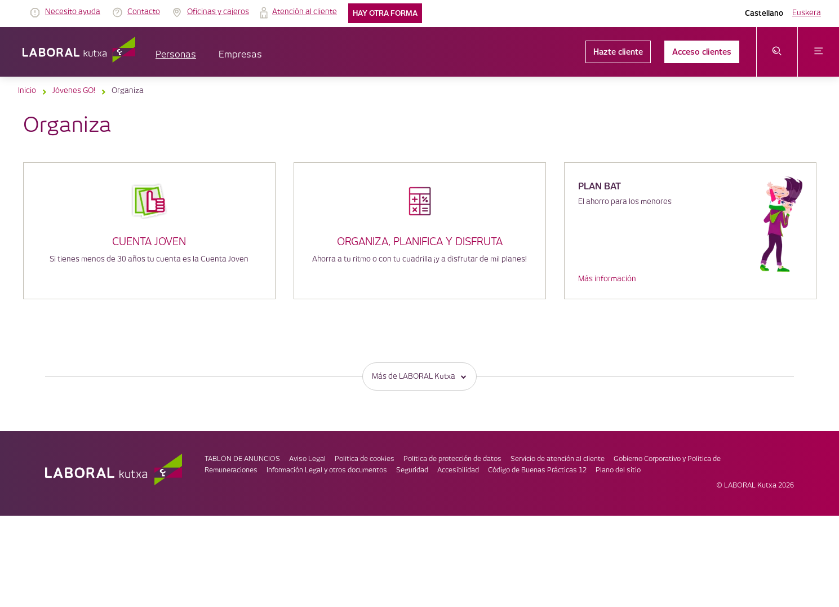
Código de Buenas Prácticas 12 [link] (537, 470)
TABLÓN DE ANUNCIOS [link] (242, 459)
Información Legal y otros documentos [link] (327, 470)
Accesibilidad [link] (458, 470)
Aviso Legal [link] (307, 459)
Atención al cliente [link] (304, 11)
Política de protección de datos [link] (452, 459)
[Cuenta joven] (149, 216)
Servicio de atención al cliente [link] (557, 459)
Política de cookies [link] (364, 459)
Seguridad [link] (412, 470)
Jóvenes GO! (73, 90)
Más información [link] (607, 279)
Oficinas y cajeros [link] (218, 11)
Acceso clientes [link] (701, 51)
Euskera (806, 13)
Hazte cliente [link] (618, 51)
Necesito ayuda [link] (72, 11)
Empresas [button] (240, 55)
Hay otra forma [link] (385, 13)
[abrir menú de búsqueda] (777, 52)
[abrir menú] (818, 52)
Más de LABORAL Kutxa (419, 376)
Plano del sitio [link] (618, 470)
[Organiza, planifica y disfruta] (420, 214)
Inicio (27, 90)
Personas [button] (176, 55)
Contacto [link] (143, 11)
